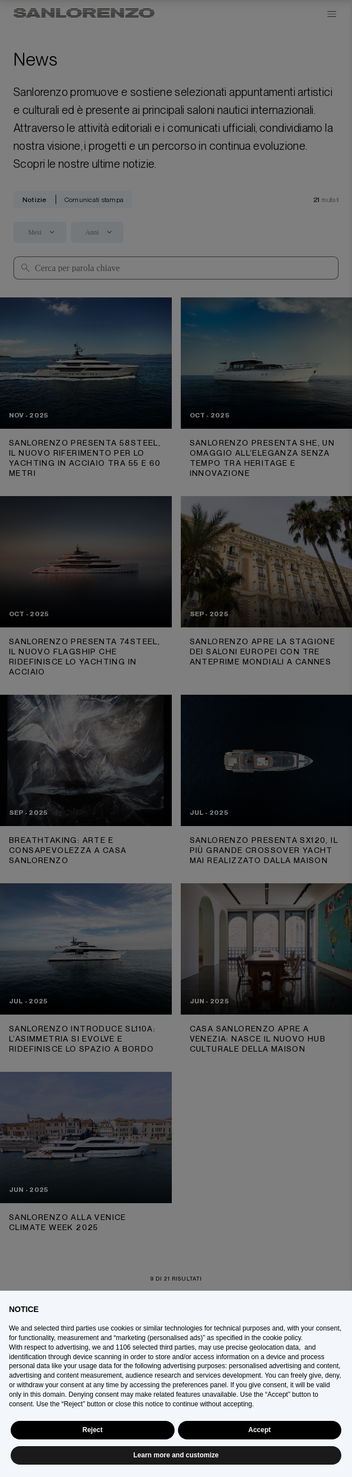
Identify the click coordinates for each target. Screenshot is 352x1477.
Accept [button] (259, 1430)
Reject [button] (93, 1430)
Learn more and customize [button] (175, 1455)
